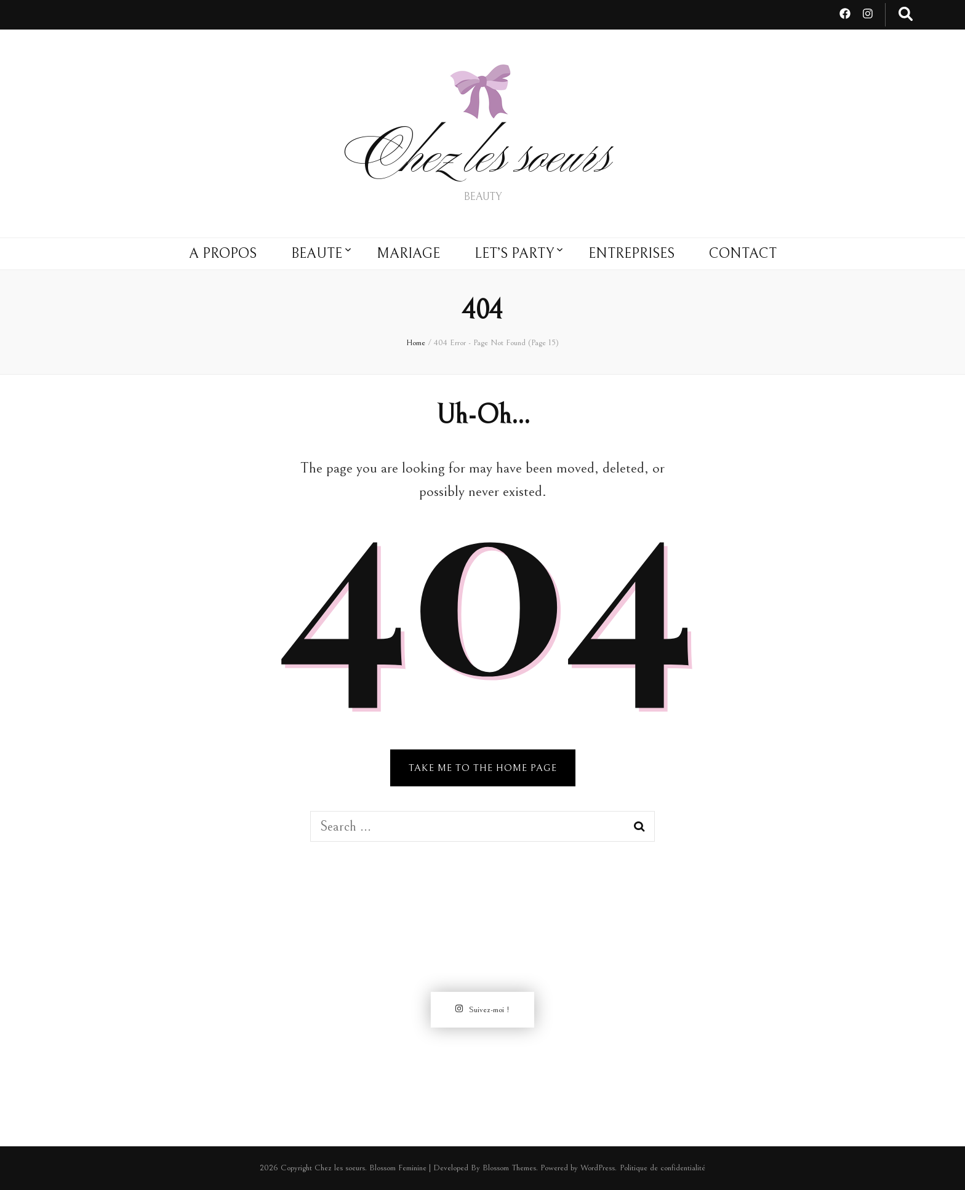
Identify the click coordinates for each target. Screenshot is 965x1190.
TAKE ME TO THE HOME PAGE (483, 767)
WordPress (597, 1168)
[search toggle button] (906, 14)
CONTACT (743, 254)
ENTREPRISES (631, 254)
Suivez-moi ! (482, 1010)
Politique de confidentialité (662, 1168)
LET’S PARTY (514, 254)
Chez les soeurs (482, 161)
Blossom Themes (509, 1168)
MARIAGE (408, 254)
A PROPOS (223, 254)
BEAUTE (316, 254)
